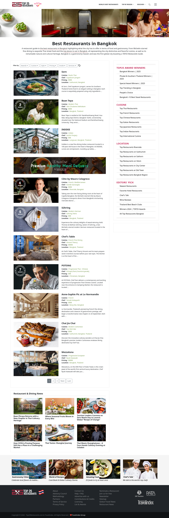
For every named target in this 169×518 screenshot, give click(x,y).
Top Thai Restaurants (128, 108)
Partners (56, 499)
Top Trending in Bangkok (130, 88)
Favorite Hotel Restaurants (131, 190)
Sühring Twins (71, 213)
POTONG (66, 265)
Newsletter (104, 496)
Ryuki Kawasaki (72, 358)
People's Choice (126, 92)
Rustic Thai (73, 75)
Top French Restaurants (130, 113)
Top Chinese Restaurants (130, 117)
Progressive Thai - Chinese (78, 269)
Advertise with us (82, 496)
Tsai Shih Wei (71, 329)
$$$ (69, 138)
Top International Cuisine (130, 136)
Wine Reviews (125, 200)
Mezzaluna (68, 352)
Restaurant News (106, 504)
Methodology (58, 496)
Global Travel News (107, 501)
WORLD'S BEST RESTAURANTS (108, 4)
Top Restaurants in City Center (132, 165)
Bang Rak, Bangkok (77, 305)
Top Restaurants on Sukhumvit (132, 152)
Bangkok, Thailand (76, 111)
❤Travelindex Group (77, 515)
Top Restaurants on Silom (130, 161)
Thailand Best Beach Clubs (131, 204)
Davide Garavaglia (73, 185)
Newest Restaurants (128, 186)
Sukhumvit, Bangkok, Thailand (81, 334)
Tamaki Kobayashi (73, 300)
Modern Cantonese (76, 327)
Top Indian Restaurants (129, 131)
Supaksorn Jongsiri (73, 78)
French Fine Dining (75, 240)
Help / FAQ (79, 493)
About (55, 491)
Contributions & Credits (84, 499)
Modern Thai (73, 104)
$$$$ (70, 80)
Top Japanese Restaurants (130, 127)
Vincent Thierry (71, 242)
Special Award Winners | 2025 (132, 83)
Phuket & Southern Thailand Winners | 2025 (136, 77)
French (71, 298)
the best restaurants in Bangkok (53, 48)
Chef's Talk (124, 195)
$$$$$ (70, 245)
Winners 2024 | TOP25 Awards (132, 209)
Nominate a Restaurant (109, 491)
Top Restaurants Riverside (131, 147)
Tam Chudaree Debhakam (75, 106)
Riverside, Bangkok (77, 189)
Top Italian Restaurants (129, 122)
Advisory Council (60, 493)
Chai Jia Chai (68, 323)
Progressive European (77, 356)
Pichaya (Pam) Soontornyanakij (77, 271)
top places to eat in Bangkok (75, 51)
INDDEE (66, 129)
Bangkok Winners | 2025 (130, 71)
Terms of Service (60, 501)
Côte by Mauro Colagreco (76, 178)
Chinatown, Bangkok (77, 276)
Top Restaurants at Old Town (132, 170)
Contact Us (79, 491)
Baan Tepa (67, 100)
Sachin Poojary (71, 135)
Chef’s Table (68, 236)
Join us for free (105, 493)
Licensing (79, 501)
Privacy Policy (58, 504)
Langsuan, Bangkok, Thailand (80, 140)
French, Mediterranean (77, 182)
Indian (71, 133)
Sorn (64, 71)
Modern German (75, 211)
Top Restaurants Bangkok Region (134, 175)
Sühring (66, 207)
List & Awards (80, 504)
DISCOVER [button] (140, 4)
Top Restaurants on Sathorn (131, 156)
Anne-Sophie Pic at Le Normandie (80, 294)
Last (69, 381)
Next (62, 381)
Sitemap (102, 499)
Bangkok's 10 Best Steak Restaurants (135, 97)
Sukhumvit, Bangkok (77, 82)
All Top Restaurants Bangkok (132, 213)
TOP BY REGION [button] (127, 4)
